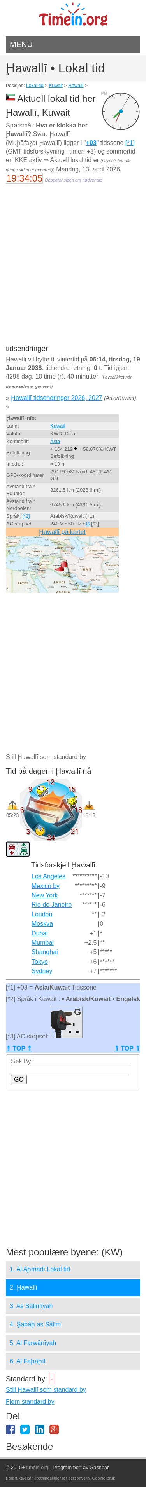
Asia (55, 441)
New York (45, 895)
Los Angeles (48, 876)
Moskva (42, 923)
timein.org (37, 1467)
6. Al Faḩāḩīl (27, 1361)
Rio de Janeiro (52, 904)
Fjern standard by (30, 1401)
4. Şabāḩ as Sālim (35, 1324)
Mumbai (43, 942)
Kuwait (56, 85)
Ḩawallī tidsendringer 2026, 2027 (56, 397)
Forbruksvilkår (19, 1478)
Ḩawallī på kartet (62, 532)
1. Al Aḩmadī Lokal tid (40, 1269)
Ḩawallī (76, 85)
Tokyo (40, 961)
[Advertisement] (73, 269)
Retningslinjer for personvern (62, 1478)
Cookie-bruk (103, 1478)
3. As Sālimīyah (31, 1306)
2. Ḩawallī (23, 1287)
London (42, 914)
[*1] (130, 143)
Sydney (42, 971)
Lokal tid (35, 85)
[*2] (26, 516)
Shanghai (45, 952)
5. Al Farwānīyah (33, 1343)
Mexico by (46, 886)
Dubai (40, 933)
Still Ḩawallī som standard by (46, 1389)
